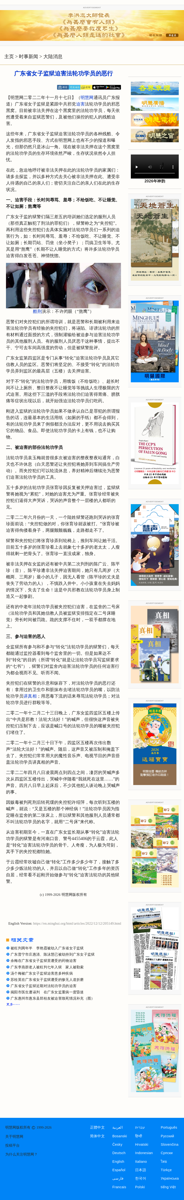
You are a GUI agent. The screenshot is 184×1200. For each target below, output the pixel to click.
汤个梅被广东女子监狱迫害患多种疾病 (42, 973)
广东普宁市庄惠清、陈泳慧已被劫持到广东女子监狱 (53, 954)
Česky (117, 1144)
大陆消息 (53, 56)
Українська (170, 1178)
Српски (167, 1153)
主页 (9, 56)
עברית (140, 1127)
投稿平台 (12, 1145)
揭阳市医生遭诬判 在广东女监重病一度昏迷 (47, 992)
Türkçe (166, 1170)
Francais (119, 1187)
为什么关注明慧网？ (21, 1154)
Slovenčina (169, 1144)
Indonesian (144, 1153)
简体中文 (97, 1136)
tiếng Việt (168, 1187)
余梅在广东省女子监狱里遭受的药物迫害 (43, 961)
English (118, 1161)
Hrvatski (141, 1144)
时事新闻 (28, 56)
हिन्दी (138, 1136)
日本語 (140, 1170)
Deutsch (119, 1153)
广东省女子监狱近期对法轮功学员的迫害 (43, 986)
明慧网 (87, 97)
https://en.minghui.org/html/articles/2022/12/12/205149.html (77, 923)
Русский (167, 1136)
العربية (117, 1127)
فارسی (117, 1178)
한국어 (140, 1178)
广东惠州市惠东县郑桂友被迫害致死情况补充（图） (53, 998)
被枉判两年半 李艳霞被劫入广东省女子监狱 (47, 948)
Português (169, 1127)
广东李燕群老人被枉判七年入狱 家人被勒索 (47, 967)
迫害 (80, 104)
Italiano (141, 1161)
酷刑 (37, 311)
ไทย (164, 1161)
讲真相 (30, 696)
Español (118, 1170)
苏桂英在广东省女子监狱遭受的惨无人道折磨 (47, 980)
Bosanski (119, 1136)
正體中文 (97, 1127)
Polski (140, 1187)
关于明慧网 (14, 1136)
